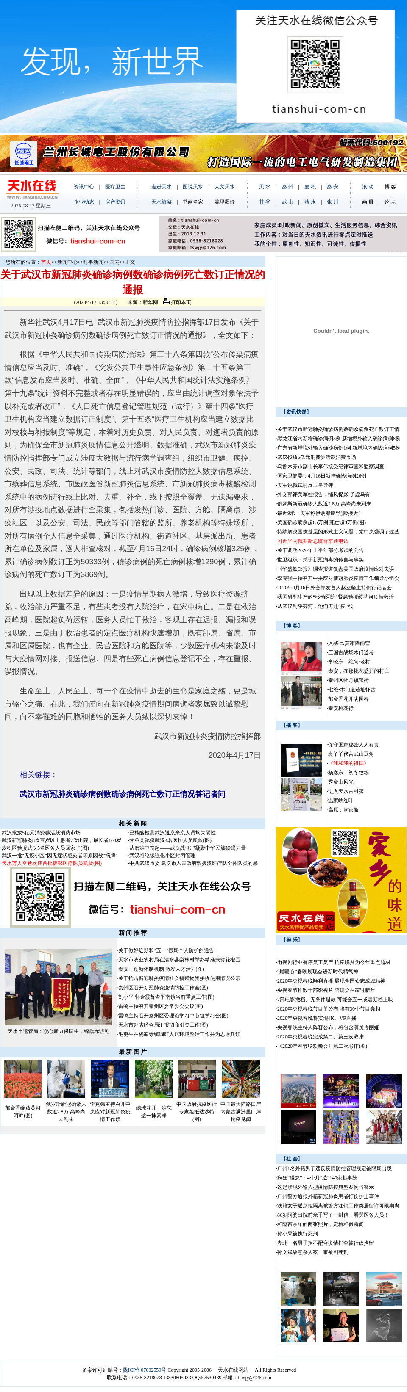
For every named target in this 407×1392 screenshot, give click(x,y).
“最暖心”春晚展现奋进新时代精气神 (317, 972)
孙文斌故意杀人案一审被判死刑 (312, 1252)
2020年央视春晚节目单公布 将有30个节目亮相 (328, 1009)
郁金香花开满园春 (348, 699)
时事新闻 (93, 262)
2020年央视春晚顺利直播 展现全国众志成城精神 (331, 981)
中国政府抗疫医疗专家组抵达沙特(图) (196, 1111)
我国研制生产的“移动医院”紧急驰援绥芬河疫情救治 (335, 597)
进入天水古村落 (346, 791)
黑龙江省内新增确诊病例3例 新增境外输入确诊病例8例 (339, 439)
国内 (114, 262)
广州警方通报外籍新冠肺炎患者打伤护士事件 (328, 1196)
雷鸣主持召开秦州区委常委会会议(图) (160, 1006)
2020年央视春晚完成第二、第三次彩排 (320, 1037)
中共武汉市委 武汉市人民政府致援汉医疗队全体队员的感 (193, 863)
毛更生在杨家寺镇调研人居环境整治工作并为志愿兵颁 (179, 1034)
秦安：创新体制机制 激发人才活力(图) (161, 969)
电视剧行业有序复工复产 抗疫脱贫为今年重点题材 (333, 962)
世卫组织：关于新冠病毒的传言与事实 (320, 560)
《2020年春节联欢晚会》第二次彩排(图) (322, 1046)
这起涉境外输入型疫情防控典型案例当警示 (325, 1187)
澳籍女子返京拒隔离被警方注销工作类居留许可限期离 (338, 1206)
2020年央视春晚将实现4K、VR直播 (317, 1018)
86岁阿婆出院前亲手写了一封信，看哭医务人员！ (333, 1215)
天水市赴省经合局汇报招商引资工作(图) (163, 1025)
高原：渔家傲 (343, 810)
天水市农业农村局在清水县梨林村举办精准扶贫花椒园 (179, 960)
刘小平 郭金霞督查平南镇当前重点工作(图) (166, 997)
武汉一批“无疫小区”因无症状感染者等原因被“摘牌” (59, 856)
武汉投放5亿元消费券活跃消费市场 (41, 833)
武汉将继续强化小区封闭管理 (162, 856)
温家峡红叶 (341, 801)
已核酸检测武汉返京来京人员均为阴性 (172, 833)
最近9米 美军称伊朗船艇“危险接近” (319, 513)
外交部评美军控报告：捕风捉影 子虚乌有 (323, 494)
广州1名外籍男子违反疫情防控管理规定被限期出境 (334, 1168)
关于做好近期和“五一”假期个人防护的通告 (166, 950)
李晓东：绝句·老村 (349, 662)
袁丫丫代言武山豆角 (351, 754)
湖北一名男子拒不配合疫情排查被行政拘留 (325, 1243)
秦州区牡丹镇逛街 (348, 680)
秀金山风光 (341, 782)
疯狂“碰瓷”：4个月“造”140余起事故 (317, 1178)
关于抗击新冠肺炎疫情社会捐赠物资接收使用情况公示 (179, 978)
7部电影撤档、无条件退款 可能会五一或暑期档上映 (335, 1000)
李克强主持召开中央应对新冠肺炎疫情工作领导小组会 (338, 578)
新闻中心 (67, 262)
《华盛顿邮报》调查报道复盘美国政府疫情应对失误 (335, 569)
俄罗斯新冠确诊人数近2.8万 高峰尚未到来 (66, 1111)
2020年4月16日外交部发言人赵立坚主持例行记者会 (334, 588)
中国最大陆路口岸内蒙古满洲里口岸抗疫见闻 (240, 1111)
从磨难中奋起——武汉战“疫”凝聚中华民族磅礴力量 (187, 848)
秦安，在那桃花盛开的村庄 (358, 671)
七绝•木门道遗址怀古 (352, 690)
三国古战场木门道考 (351, 652)
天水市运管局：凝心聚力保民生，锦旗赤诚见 (58, 1031)
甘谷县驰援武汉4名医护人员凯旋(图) (170, 840)
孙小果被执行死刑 (297, 1234)
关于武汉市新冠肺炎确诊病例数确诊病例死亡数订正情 (338, 429)
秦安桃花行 (341, 708)
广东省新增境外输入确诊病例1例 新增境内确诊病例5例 (339, 448)
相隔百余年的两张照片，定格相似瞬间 (320, 1224)
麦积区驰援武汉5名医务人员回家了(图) (45, 848)
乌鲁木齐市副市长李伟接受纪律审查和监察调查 (330, 467)
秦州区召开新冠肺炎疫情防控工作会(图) (163, 988)
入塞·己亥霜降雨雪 (349, 643)
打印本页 (177, 302)
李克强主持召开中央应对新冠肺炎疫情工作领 (110, 1111)
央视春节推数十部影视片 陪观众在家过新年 (326, 990)
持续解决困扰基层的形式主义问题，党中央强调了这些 (338, 532)
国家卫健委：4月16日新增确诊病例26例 (321, 476)
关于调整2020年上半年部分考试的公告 (320, 550)
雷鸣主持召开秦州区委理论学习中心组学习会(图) (173, 1016)
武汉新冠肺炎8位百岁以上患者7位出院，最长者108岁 (61, 840)
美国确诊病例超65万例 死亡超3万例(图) (321, 522)
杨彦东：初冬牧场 (348, 773)
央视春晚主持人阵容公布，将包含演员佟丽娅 (328, 1027)
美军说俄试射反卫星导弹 (305, 485)
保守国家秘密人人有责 (353, 745)
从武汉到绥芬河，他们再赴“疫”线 (315, 606)
